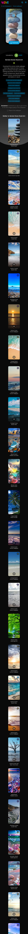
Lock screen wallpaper (14, 98)
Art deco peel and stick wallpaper (14, 80)
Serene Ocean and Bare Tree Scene (14, 764)
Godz (18, 55)
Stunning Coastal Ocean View (14, 826)
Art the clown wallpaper (14, 85)
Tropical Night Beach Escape (14, 516)
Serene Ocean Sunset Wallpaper (14, 331)
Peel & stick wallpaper (19, 93)
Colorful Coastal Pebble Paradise (14, 207)
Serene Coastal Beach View (14, 269)
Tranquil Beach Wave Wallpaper (14, 362)
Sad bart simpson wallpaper (14, 96)
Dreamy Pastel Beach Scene (14, 888)
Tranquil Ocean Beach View (14, 423)
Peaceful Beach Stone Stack (14, 145)
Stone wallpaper (17, 6)
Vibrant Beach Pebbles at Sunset (14, 454)
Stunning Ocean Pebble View (14, 300)
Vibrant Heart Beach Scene (14, 485)
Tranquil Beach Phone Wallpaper (14, 578)
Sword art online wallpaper (14, 83)
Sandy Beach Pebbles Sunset (14, 795)
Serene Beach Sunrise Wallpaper (14, 671)
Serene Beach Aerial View (14, 238)
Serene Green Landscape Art (14, 640)
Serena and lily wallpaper (14, 90)
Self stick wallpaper (8, 93)
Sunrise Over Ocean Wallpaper (14, 918)
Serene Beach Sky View (14, 175)
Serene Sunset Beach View (14, 702)
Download (14, 43)
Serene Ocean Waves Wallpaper (14, 609)
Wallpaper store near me (14, 88)
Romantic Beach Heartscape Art (14, 857)
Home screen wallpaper (14, 101)
